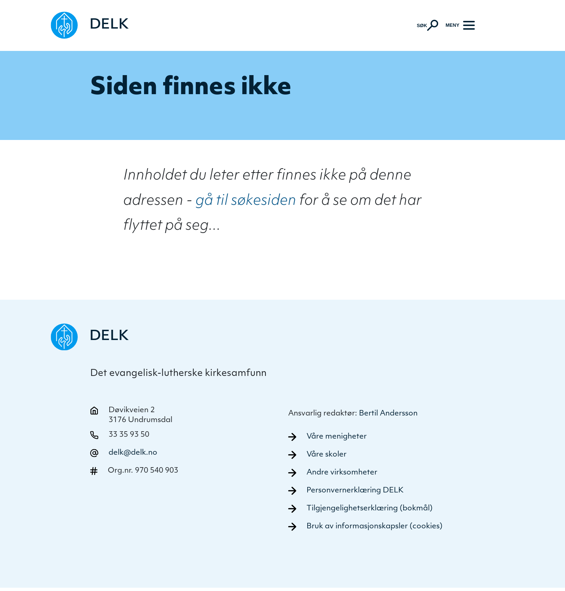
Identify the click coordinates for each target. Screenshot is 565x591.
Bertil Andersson (388, 415)
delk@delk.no (133, 454)
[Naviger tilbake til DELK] (91, 26)
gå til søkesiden (245, 202)
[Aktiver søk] (427, 25)
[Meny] (460, 25)
